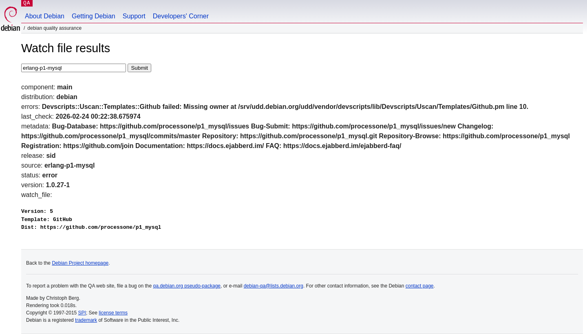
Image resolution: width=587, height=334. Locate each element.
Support (134, 16)
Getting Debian (93, 16)
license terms (113, 313)
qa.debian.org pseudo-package (187, 286)
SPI (82, 313)
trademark (86, 320)
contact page (420, 286)
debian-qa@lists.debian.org (273, 286)
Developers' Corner (181, 16)
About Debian (44, 16)
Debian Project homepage (80, 263)
